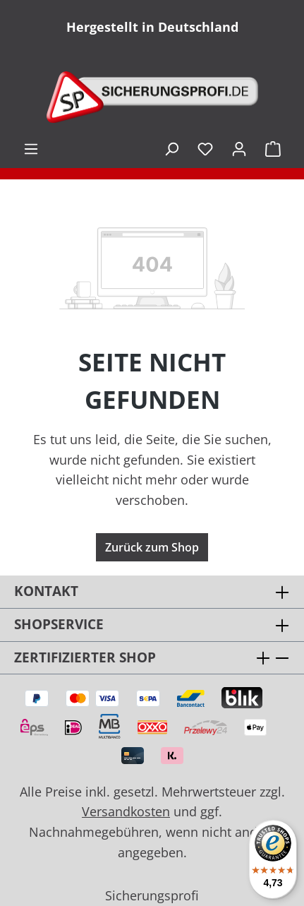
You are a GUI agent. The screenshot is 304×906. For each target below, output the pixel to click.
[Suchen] (171, 148)
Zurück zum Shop (152, 547)
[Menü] (31, 148)
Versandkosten (126, 811)
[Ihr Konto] (239, 148)
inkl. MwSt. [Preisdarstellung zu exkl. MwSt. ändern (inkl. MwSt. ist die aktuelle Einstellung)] (146, 148)
